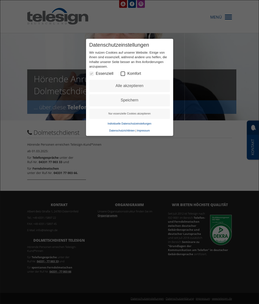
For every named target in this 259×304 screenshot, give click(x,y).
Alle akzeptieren (129, 86)
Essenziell (101, 73)
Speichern (129, 100)
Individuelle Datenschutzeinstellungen (129, 123)
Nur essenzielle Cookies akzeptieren (129, 113)
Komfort (131, 73)
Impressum (143, 130)
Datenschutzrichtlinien (122, 130)
